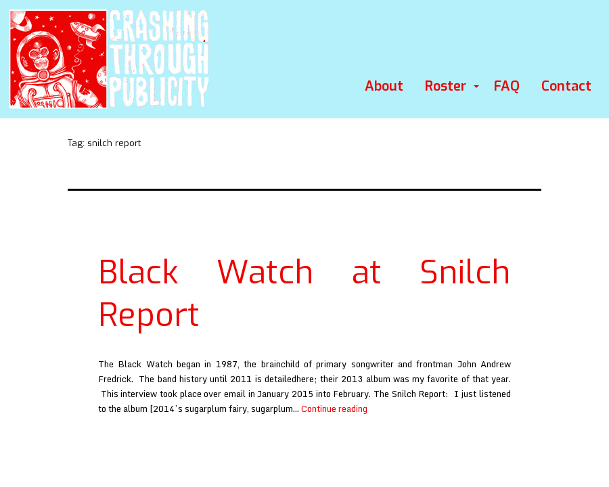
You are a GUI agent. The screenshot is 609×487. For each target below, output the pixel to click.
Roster (445, 86)
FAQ (507, 86)
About (384, 86)
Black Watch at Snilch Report (304, 293)
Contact (566, 86)
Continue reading (334, 408)
